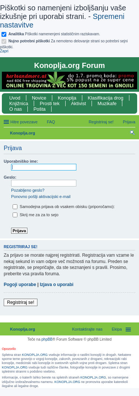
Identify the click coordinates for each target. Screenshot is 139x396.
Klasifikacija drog (105, 98)
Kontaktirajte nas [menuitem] (87, 329)
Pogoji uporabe (20, 284)
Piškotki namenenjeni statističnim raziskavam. (54, 34)
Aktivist (78, 103)
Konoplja (67, 98)
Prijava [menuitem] (129, 122)
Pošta (39, 109)
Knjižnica (18, 103)
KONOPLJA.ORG (34, 355)
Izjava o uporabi (56, 284)
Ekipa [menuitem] (117, 329)
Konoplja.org (22, 133)
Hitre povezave (23, 122)
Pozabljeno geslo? (27, 190)
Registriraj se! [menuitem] (101, 122)
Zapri (4, 51)
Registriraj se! (20, 302)
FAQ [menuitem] (51, 122)
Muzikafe (106, 103)
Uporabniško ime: (21, 161)
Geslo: (10, 177)
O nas (15, 109)
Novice (39, 98)
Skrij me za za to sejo (36, 214)
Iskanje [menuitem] (132, 134)
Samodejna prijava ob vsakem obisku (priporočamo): (64, 206)
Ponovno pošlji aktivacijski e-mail (40, 196)
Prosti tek (49, 103)
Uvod (14, 98)
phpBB (47, 339)
